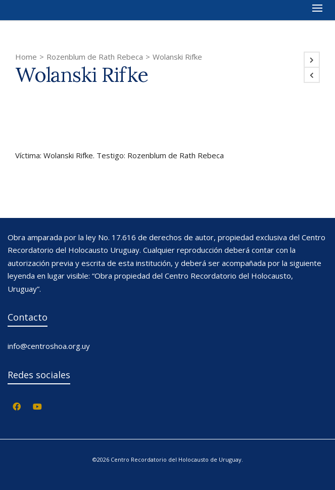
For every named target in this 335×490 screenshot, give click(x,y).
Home (26, 57)
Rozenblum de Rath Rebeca (94, 57)
